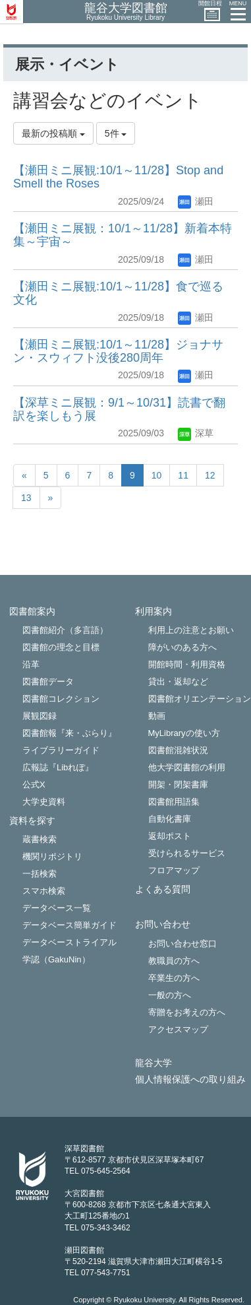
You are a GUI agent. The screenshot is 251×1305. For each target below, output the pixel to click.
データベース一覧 (56, 908)
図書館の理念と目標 (60, 647)
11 (183, 475)
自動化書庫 (169, 819)
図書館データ (48, 681)
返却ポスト (169, 836)
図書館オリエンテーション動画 (199, 707)
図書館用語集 (174, 802)
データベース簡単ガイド (69, 925)
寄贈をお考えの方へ (186, 1012)
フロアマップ (174, 870)
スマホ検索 (43, 891)
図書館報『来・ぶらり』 (69, 733)
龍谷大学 (153, 1063)
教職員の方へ (174, 961)
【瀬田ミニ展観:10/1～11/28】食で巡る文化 (118, 293)
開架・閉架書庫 (178, 784)
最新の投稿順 (53, 133)
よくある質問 (162, 889)
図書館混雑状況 (178, 750)
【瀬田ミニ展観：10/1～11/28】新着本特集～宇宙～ (122, 235)
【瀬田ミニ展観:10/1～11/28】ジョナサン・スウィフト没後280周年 (118, 351)
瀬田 (195, 201)
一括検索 (39, 874)
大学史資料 (43, 802)
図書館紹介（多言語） (65, 630)
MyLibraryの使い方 (184, 733)
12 (210, 475)
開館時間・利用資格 (186, 664)
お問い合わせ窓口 (182, 944)
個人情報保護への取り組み (190, 1080)
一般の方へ (169, 995)
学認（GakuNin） (56, 959)
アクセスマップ (178, 1029)
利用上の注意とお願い (191, 630)
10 (157, 475)
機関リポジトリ (52, 856)
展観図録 (39, 716)
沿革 (31, 664)
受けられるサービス (186, 853)
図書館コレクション (60, 699)
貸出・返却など (178, 681)
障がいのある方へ (182, 647)
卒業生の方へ (174, 978)
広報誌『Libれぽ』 (58, 767)
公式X (33, 784)
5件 (116, 133)
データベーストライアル (69, 942)
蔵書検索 (39, 839)
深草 (195, 433)
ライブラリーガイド (60, 750)
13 (26, 497)
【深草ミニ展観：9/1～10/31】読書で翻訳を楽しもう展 (119, 409)
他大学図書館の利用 (186, 767)
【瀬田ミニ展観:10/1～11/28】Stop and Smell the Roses (118, 177)
